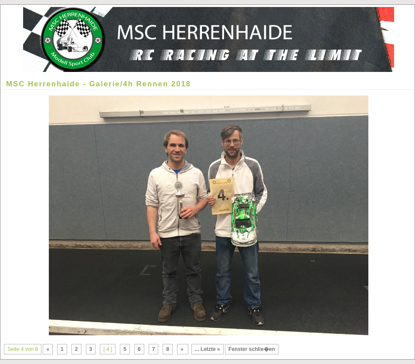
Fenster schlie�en (251, 349)
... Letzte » (207, 349)
